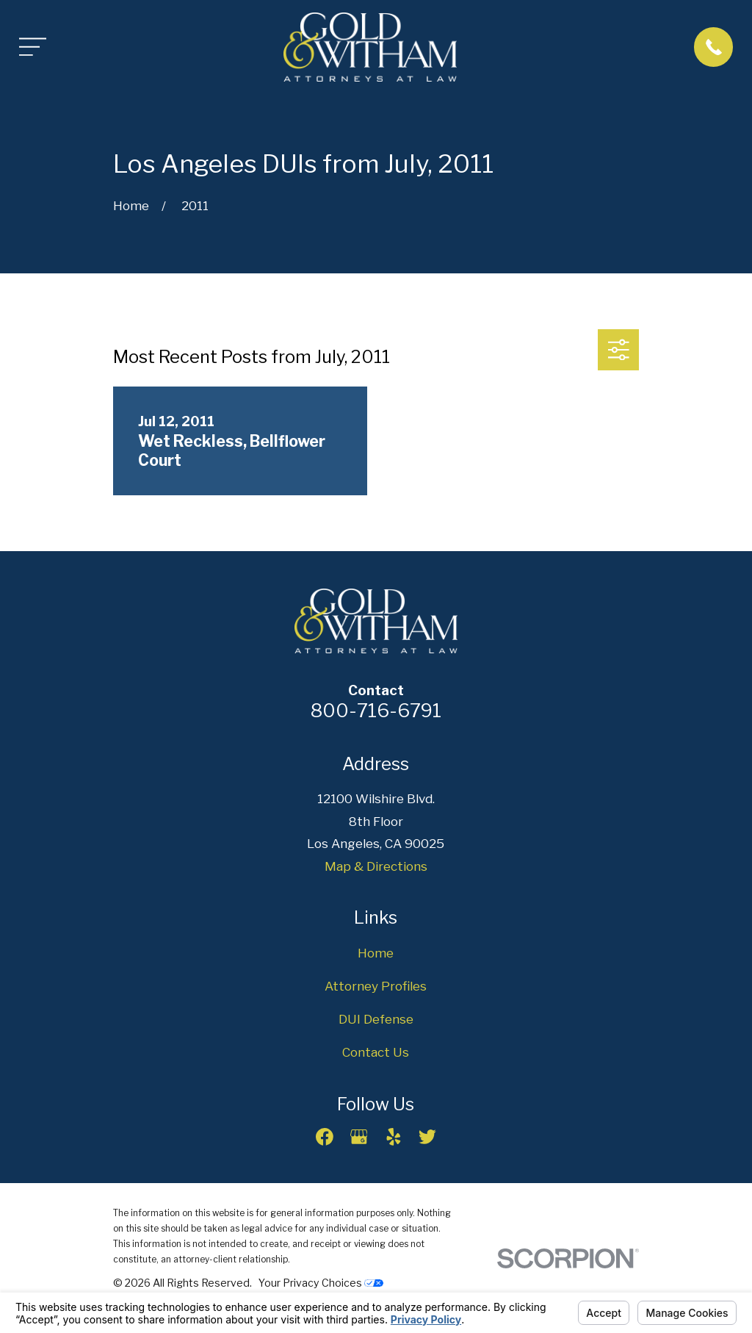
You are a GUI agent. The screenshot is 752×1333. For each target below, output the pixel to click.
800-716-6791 (375, 710)
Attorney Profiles (376, 986)
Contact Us (375, 1052)
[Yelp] (393, 1137)
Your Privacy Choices (320, 1282)
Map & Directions (376, 866)
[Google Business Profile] (359, 1137)
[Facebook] (324, 1137)
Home (376, 953)
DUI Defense (376, 1019)
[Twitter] (427, 1137)
